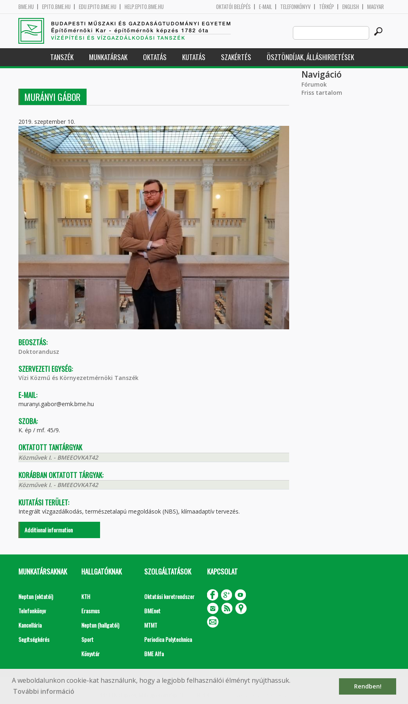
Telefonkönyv (295, 6)
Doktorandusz (38, 351)
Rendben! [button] (367, 686)
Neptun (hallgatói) (100, 625)
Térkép (326, 6)
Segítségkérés (33, 639)
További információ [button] (43, 691)
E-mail (265, 6)
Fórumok (314, 84)
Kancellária (30, 625)
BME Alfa (154, 653)
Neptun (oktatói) (35, 596)
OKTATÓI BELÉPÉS (233, 6)
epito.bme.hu (56, 6)
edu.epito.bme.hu (97, 6)
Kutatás (193, 57)
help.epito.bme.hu (144, 6)
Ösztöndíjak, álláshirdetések (310, 57)
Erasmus (90, 610)
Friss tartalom (321, 92)
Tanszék (62, 57)
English (350, 6)
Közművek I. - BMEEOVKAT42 (58, 457)
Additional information (49, 529)
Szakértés (236, 57)
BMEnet (152, 610)
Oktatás (155, 57)
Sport (87, 639)
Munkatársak (108, 57)
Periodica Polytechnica (168, 639)
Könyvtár (90, 653)
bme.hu (26, 6)
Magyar (375, 6)
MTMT (150, 625)
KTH (85, 596)
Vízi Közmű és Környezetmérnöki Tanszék (78, 378)
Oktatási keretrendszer (169, 596)
